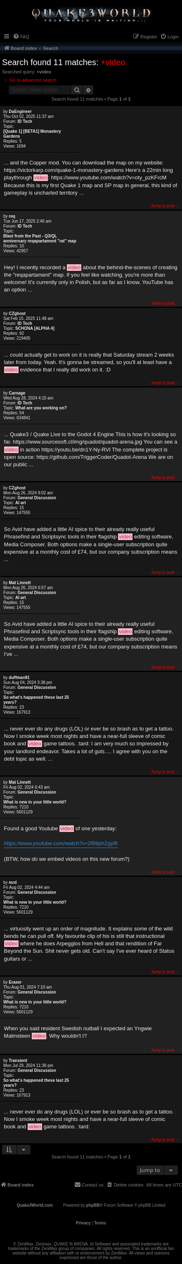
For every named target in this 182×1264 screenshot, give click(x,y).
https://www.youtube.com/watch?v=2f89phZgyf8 (61, 843)
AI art (20, 502)
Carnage (17, 393)
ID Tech (24, 121)
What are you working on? (41, 408)
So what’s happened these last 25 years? (36, 700)
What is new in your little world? (34, 802)
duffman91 (19, 677)
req (12, 216)
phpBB (93, 1205)
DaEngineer (20, 111)
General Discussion (36, 498)
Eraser (15, 982)
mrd (13, 882)
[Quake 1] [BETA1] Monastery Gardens (32, 134)
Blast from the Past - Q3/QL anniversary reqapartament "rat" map (39, 238)
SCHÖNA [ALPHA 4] (34, 328)
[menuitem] (21, 37)
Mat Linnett (20, 582)
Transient (18, 1060)
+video (113, 62)
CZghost (17, 313)
